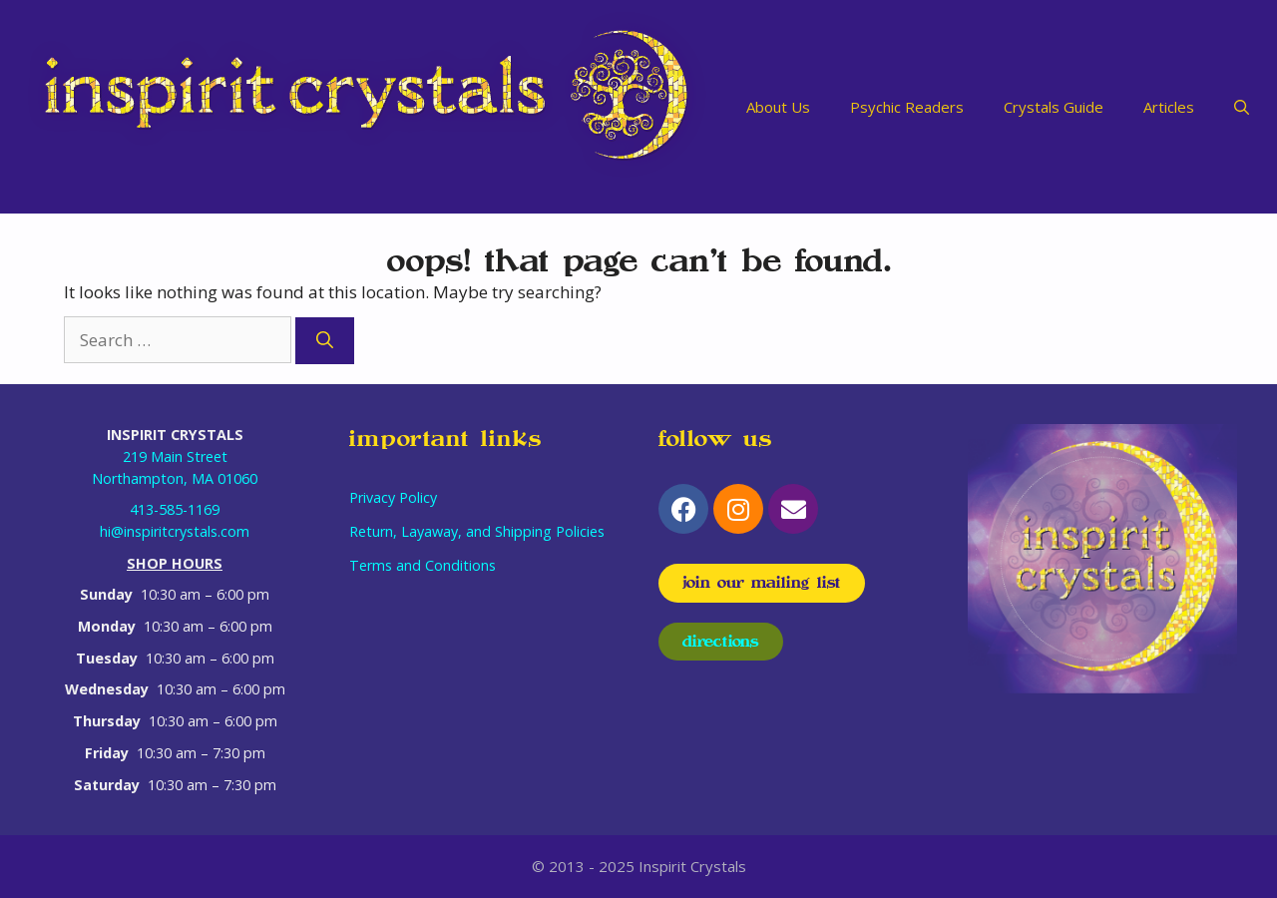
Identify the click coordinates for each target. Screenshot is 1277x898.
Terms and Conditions (422, 565)
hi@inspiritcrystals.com (174, 531)
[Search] (324, 341)
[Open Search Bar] (1241, 107)
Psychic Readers (907, 107)
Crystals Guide (1053, 107)
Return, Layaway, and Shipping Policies (477, 531)
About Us (778, 107)
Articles (1168, 107)
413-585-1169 (174, 509)
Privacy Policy (393, 497)
